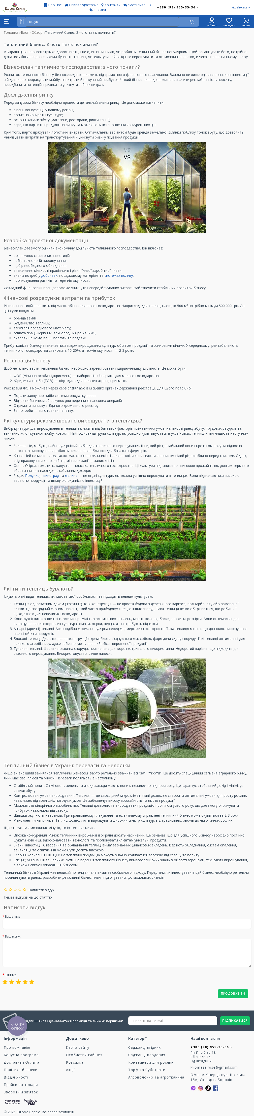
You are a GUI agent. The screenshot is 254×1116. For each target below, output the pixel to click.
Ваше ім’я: (12, 916)
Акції (70, 1069)
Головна (11, 32)
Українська (240, 7)
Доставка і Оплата (21, 1062)
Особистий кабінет (84, 1054)
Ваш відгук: (13, 936)
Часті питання (138, 4)
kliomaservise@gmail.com (214, 1067)
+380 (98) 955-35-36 (178, 7)
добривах (49, 275)
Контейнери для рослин (151, 1062)
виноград (51, 475)
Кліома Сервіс (28, 1112)
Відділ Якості (16, 1077)
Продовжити (233, 993)
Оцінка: (11, 975)
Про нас (53, 4)
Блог (25, 32)
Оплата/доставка (81, 4)
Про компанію (17, 1047)
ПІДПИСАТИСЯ (235, 1020)
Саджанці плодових (146, 1054)
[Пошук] (192, 22)
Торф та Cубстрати (146, 1069)
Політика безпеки (20, 1069)
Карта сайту (77, 1047)
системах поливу (118, 275)
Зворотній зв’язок (21, 1092)
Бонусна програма (21, 1054)
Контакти (111, 4)
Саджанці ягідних (144, 1047)
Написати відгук (40, 890)
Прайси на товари (21, 1084)
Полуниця (33, 475)
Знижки (98, 9)
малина (71, 475)
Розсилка (75, 1062)
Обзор (37, 32)
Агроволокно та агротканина (156, 1077)
